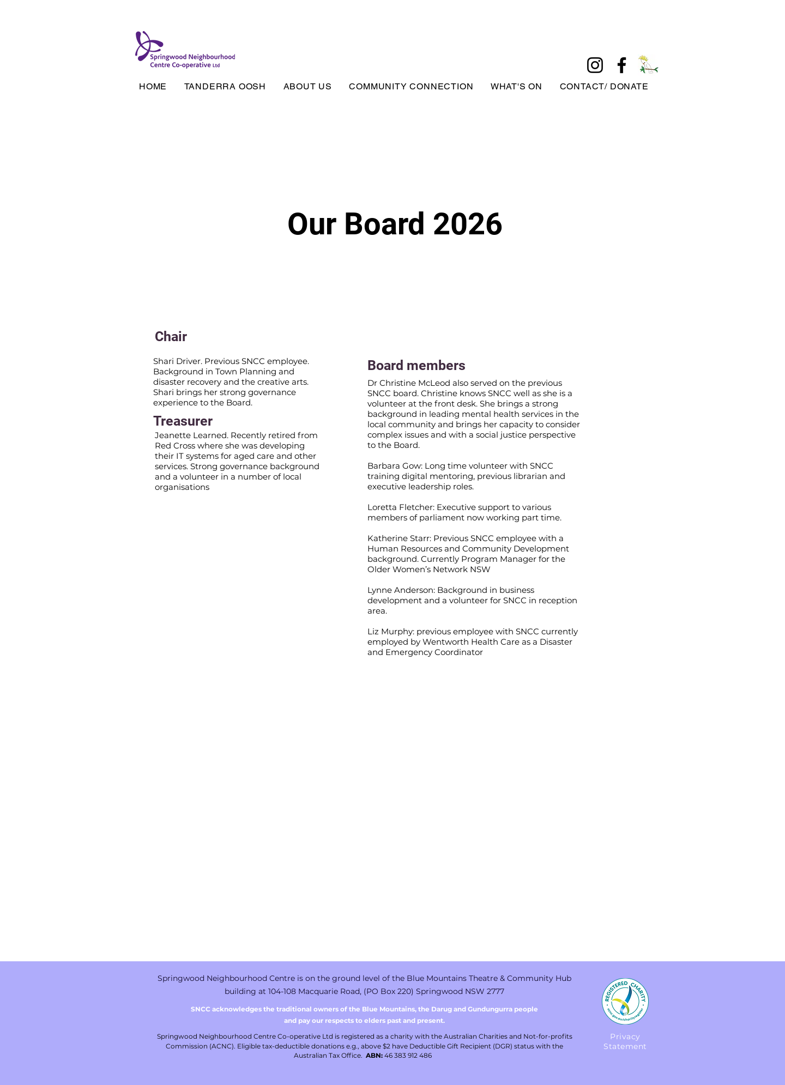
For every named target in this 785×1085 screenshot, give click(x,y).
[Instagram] (595, 65)
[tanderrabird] (648, 65)
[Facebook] (621, 65)
